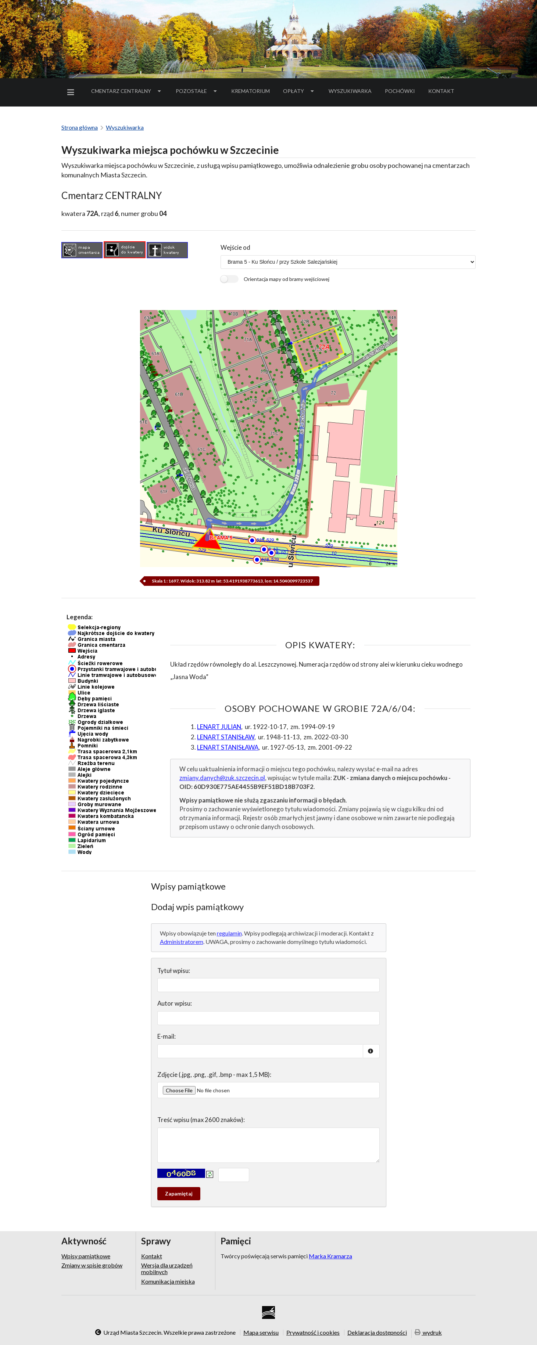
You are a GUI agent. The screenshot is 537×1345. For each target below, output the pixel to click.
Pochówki (402, 92)
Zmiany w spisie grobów (91, 1265)
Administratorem (181, 941)
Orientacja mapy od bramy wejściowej (286, 279)
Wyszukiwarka (350, 91)
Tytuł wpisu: (173, 970)
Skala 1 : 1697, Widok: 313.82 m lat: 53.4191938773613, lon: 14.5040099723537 (232, 581)
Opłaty (299, 91)
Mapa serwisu (261, 1332)
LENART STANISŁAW (225, 737)
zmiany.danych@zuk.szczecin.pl (222, 778)
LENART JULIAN (219, 727)
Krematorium (250, 91)
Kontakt (441, 91)
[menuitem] (72, 92)
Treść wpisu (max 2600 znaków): (201, 1120)
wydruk (428, 1333)
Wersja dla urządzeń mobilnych (167, 1268)
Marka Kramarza (330, 1255)
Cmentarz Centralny (126, 91)
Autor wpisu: (174, 1003)
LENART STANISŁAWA (227, 747)
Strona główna (79, 127)
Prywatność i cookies (313, 1332)
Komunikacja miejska (168, 1281)
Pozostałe (197, 91)
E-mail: (166, 1036)
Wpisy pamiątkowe (85, 1256)
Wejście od (235, 247)
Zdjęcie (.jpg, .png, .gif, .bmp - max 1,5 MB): (214, 1074)
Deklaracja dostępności (377, 1332)
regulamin (229, 933)
